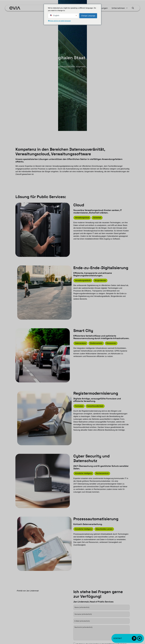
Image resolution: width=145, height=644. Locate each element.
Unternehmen (121, 8)
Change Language (88, 16)
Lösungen (103, 8)
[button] (133, 8)
